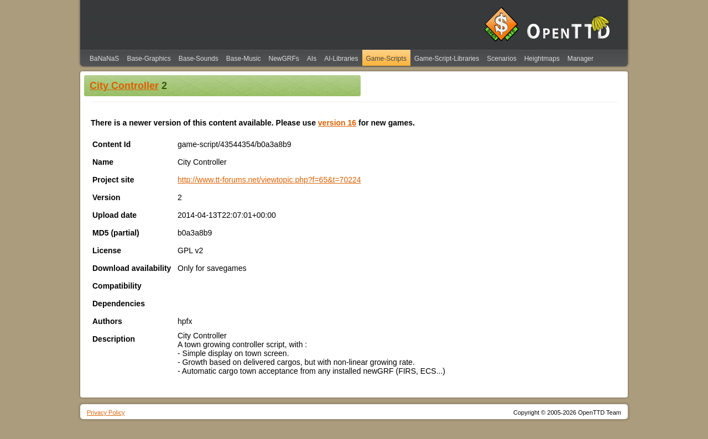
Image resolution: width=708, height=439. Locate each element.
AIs (311, 58)
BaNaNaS (104, 58)
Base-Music (243, 58)
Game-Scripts (386, 58)
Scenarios (501, 58)
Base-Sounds (198, 58)
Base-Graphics (148, 58)
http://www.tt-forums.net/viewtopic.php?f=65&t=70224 (269, 179)
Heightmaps (542, 58)
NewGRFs (283, 58)
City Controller (124, 85)
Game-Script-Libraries (446, 58)
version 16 (337, 122)
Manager (581, 58)
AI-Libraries (341, 58)
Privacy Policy (105, 412)
